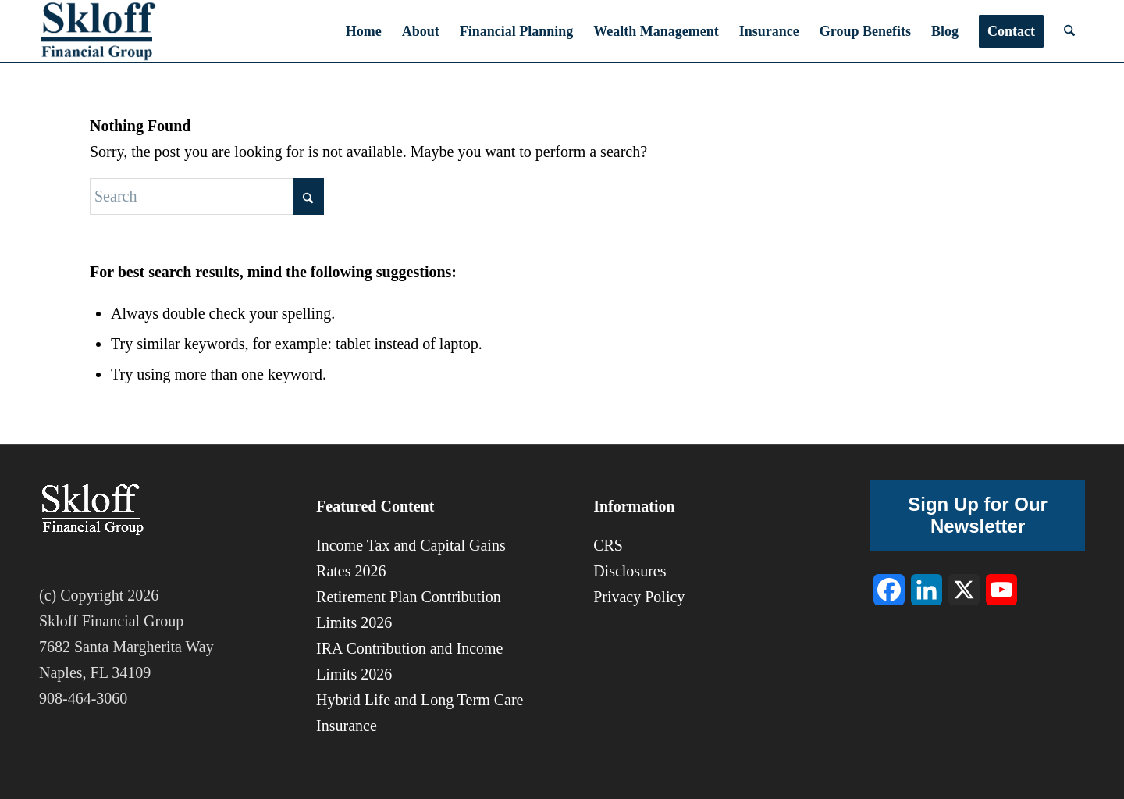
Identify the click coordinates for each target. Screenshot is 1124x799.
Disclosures (629, 571)
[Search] (1069, 31)
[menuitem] (364, 31)
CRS (608, 545)
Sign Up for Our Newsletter (978, 515)
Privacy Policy (639, 596)
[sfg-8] (98, 31)
